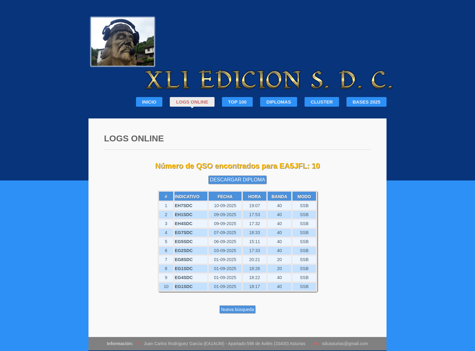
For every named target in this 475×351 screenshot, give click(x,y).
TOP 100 (237, 101)
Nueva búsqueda (237, 309)
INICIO (149, 101)
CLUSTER (322, 101)
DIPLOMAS (278, 101)
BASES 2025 (366, 101)
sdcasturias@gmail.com (345, 343)
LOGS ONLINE (192, 101)
